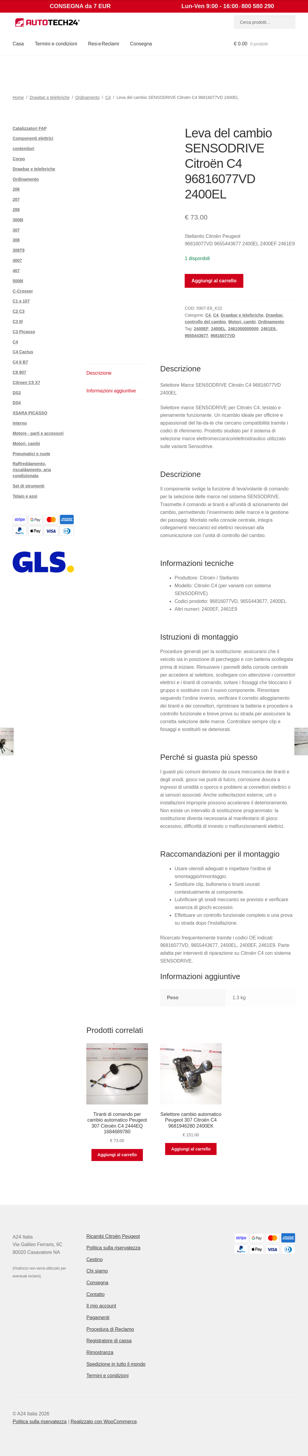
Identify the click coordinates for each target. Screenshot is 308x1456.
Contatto (95, 1294)
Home (18, 97)
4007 (17, 260)
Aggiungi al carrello (214, 280)
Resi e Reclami (103, 43)
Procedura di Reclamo (110, 1329)
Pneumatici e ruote (31, 453)
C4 (108, 97)
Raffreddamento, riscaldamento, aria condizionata (32, 469)
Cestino (94, 1259)
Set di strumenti (29, 486)
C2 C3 (19, 311)
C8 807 (19, 372)
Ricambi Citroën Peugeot (113, 1236)
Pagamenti (97, 1317)
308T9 (19, 250)
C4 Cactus (23, 351)
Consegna (141, 43)
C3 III (18, 321)
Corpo (19, 158)
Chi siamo (97, 1270)
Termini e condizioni (56, 43)
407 (16, 270)
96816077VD (223, 335)
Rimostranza (99, 1352)
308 (16, 240)
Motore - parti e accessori (38, 433)
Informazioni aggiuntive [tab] (111, 390)
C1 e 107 (21, 301)
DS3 (17, 392)
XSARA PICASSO (30, 412)
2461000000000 (243, 328)
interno (20, 423)
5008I (18, 280)
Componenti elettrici (33, 138)
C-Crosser (23, 291)
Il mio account (101, 1305)
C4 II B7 (20, 362)
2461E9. (268, 328)
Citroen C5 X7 (26, 382)
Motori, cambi (242, 321)
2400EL (218, 328)
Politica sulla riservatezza (113, 1247)
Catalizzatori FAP (30, 128)
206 (16, 189)
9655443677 (196, 335)
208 (16, 209)
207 (16, 199)
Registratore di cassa (108, 1340)
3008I (18, 219)
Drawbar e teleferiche (49, 97)
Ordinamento (87, 97)
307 (16, 230)
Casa (18, 43)
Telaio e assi (25, 496)
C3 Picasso (24, 331)
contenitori (23, 148)
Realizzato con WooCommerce (104, 1421)
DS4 (17, 402)
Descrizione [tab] (99, 373)
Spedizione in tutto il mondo (116, 1364)
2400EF (201, 328)
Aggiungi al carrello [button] (117, 1154)
